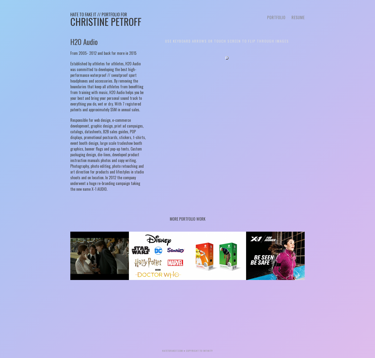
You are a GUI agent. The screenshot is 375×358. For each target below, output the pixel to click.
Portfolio (276, 17)
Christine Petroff (105, 20)
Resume (298, 17)
